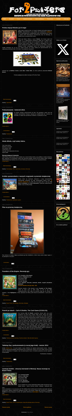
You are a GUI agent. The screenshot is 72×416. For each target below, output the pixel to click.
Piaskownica (9, 133)
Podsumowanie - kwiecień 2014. (13, 110)
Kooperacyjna (19, 402)
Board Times (9, 303)
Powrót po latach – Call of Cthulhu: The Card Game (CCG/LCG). (25, 310)
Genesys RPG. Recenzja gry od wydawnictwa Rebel (62, 121)
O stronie (11, 19)
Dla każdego (9, 168)
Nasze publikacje (39, 19)
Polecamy (66, 19)
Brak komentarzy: (7, 99)
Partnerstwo (50, 19)
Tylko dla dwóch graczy (32, 338)
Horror (12, 338)
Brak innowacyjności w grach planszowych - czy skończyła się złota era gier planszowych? (63, 79)
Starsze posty (48, 407)
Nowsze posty (6, 407)
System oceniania (27, 19)
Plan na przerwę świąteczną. (12, 207)
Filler (14, 168)
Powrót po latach (23, 338)
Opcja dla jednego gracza (29, 402)
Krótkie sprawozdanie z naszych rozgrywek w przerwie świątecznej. (26, 176)
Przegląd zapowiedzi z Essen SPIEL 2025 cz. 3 (62, 138)
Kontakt (58, 19)
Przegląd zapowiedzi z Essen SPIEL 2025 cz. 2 (62, 144)
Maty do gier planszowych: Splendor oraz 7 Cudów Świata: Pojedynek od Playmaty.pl (63, 100)
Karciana (23, 168)
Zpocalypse (36, 391)
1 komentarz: (6, 262)
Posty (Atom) (30, 412)
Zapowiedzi (9, 102)
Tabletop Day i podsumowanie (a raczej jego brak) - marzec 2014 (25, 345)
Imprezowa (17, 168)
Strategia (26, 303)
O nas (18, 19)
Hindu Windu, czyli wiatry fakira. (13, 141)
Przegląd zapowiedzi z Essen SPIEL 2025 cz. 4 (62, 132)
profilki (71, 21)
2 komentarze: (6, 130)
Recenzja (28, 168)
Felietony (8, 338)
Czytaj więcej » (5, 126)
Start (4, 19)
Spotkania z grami (17, 199)
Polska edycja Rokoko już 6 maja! (14, 28)
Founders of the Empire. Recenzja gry (15, 271)
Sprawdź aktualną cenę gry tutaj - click (27, 285)
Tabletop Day (9, 348)
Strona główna (27, 407)
